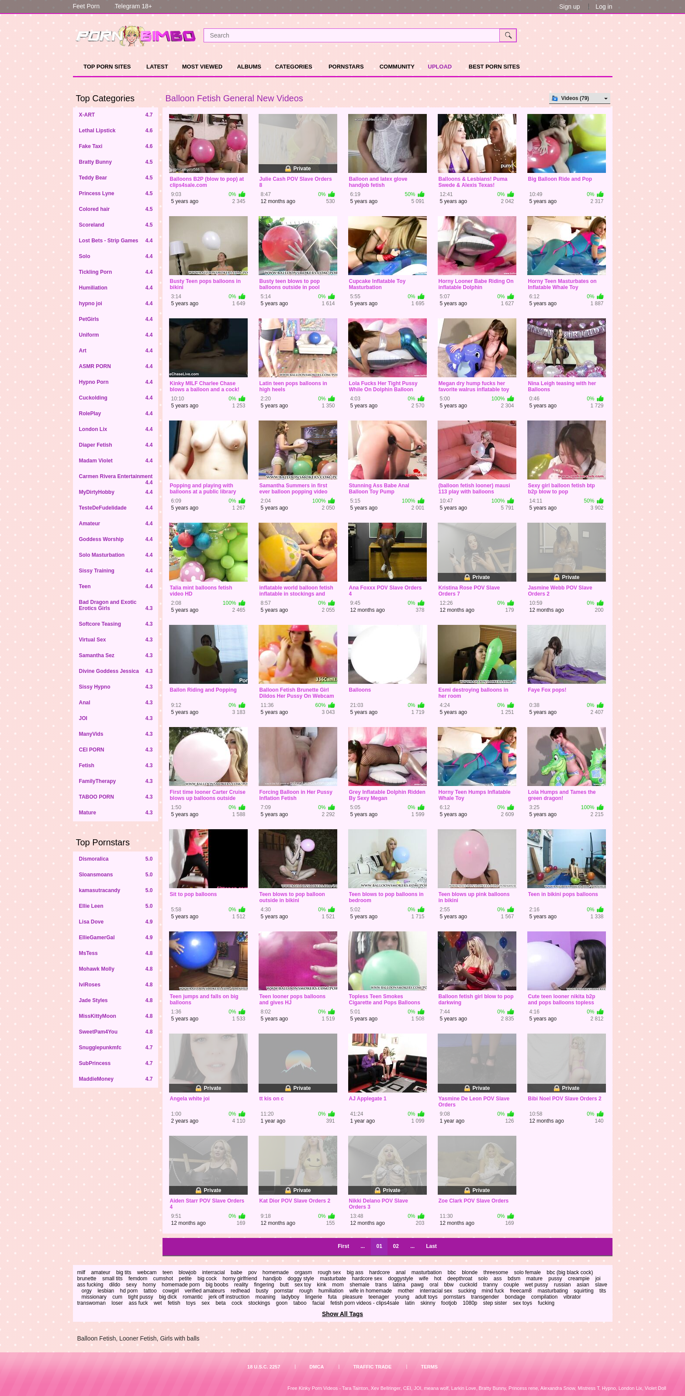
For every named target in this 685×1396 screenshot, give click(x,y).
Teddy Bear (116, 178)
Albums (249, 66)
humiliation (330, 1291)
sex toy (302, 1285)
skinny (427, 1303)
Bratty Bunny (116, 162)
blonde (469, 1272)
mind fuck (492, 1291)
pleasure (352, 1297)
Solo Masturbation (116, 555)
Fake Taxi (116, 146)
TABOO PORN (116, 797)
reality (241, 1285)
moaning (266, 1297)
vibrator (572, 1297)
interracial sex (436, 1291)
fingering (264, 1285)
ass (498, 1278)
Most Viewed (202, 66)
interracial (213, 1272)
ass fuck (138, 1303)
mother (406, 1291)
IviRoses (116, 985)
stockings (259, 1303)
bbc (451, 1272)
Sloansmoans (116, 875)
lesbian (105, 1291)
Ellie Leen (116, 906)
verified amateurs (205, 1291)
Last (431, 1246)
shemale (359, 1285)
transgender (485, 1297)
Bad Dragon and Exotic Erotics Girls (116, 605)
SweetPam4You (116, 1032)
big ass (355, 1272)
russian (562, 1285)
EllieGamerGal (116, 937)
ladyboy (290, 1297)
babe (236, 1272)
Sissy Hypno (116, 687)
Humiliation (116, 288)
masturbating (553, 1291)
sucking (467, 1291)
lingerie (313, 1297)
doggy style (300, 1278)
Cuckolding (116, 398)
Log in (603, 6)
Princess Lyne (116, 193)
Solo (116, 256)
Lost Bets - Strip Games (116, 241)
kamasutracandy (116, 890)
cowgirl (171, 1291)
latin (410, 1303)
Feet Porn (86, 6)
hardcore (379, 1272)
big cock (207, 1278)
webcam (147, 1272)
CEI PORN (116, 750)
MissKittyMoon (116, 1016)
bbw (448, 1285)
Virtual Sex (116, 640)
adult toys (426, 1297)
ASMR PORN (116, 366)
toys (191, 1303)
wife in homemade (370, 1291)
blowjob (188, 1272)
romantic (193, 1297)
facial (318, 1303)
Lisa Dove (116, 922)
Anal (116, 703)
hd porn (129, 1291)
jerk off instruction (228, 1297)
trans (381, 1285)
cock (237, 1303)
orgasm (303, 1272)
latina (399, 1285)
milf (81, 1272)
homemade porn (181, 1285)
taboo (300, 1303)
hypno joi (116, 303)
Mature (116, 813)
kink (321, 1285)
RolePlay (116, 413)
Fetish (116, 765)
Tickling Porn (116, 272)
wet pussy (536, 1285)
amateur (101, 1272)
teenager (378, 1297)
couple (511, 1285)
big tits (123, 1272)
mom (338, 1285)
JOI (116, 718)
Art (116, 351)
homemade (276, 1272)
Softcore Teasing (116, 624)
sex (205, 1303)
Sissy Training (116, 571)
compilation (544, 1297)
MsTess (116, 953)
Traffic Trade (372, 1366)
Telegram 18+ (133, 6)
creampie (578, 1278)
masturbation (427, 1272)
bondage (515, 1297)
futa (332, 1297)
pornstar (284, 1291)
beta (220, 1303)
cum (117, 1297)
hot (438, 1278)
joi (598, 1278)
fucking (546, 1303)
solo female (527, 1272)
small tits (112, 1278)
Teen (116, 586)
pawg (417, 1285)
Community (397, 66)
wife (423, 1278)
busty (262, 1291)
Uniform (116, 335)
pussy (555, 1278)
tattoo (150, 1291)
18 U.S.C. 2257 (263, 1366)
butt (284, 1285)
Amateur (116, 523)
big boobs (217, 1285)
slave (601, 1285)
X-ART (116, 115)
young (402, 1297)
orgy (87, 1291)
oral (433, 1285)
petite (185, 1278)
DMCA (316, 1366)
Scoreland (116, 225)
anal (401, 1272)
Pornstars (346, 66)
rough (306, 1291)
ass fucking (90, 1285)
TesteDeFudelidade (116, 508)
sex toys (522, 1303)
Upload (440, 66)
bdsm (514, 1278)
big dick (168, 1297)
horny (149, 1285)
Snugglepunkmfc (116, 1047)
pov (252, 1272)
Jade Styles (116, 1000)
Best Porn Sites (494, 66)
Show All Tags (342, 1313)
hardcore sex (367, 1278)
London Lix (116, 429)
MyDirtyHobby (116, 492)
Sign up (569, 6)
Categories (293, 66)
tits (602, 1291)
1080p (470, 1303)
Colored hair (116, 209)
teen (168, 1272)
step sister (495, 1303)
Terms (429, 1366)
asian (583, 1285)
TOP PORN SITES (107, 66)
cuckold (468, 1285)
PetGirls (116, 319)
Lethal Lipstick (116, 131)
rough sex (329, 1272)
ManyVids (116, 734)
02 (395, 1246)
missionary (94, 1297)
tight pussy (140, 1297)
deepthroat (459, 1278)
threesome (496, 1272)
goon (282, 1303)
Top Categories (105, 98)
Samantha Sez (116, 655)
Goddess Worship (116, 539)
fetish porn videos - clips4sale (364, 1303)
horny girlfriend (239, 1278)
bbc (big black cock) (570, 1272)
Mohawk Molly (116, 969)
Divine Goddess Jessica (116, 671)
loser (117, 1303)
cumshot (163, 1278)
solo (483, 1278)
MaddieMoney (116, 1079)
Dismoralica (116, 859)
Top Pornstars (103, 842)
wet (158, 1303)
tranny (490, 1285)
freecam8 (521, 1291)
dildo (114, 1285)
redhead (240, 1291)
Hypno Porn (116, 382)
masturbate (333, 1278)
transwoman (91, 1303)
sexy (131, 1285)
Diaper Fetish (116, 445)
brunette (87, 1278)
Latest (157, 66)
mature (534, 1278)
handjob (272, 1278)
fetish (174, 1303)
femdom (137, 1278)
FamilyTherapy (116, 781)
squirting (583, 1291)
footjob (449, 1303)
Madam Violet (116, 461)
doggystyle (400, 1278)
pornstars (454, 1297)
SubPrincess (116, 1063)
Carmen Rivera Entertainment (116, 479)
